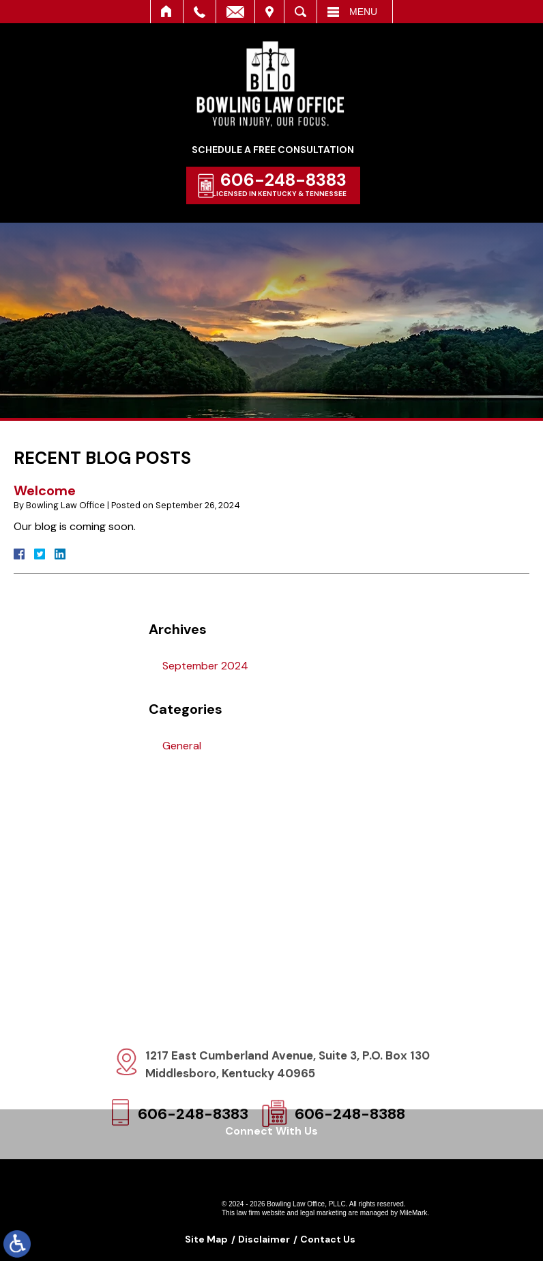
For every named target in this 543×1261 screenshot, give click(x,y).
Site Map (206, 1239)
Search (300, 11)
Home (167, 11)
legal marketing (323, 1213)
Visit (269, 11)
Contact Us (327, 1239)
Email (235, 11)
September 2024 (205, 666)
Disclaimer (264, 1239)
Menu (363, 11)
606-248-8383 (286, 180)
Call (200, 11)
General (181, 745)
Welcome (45, 490)
